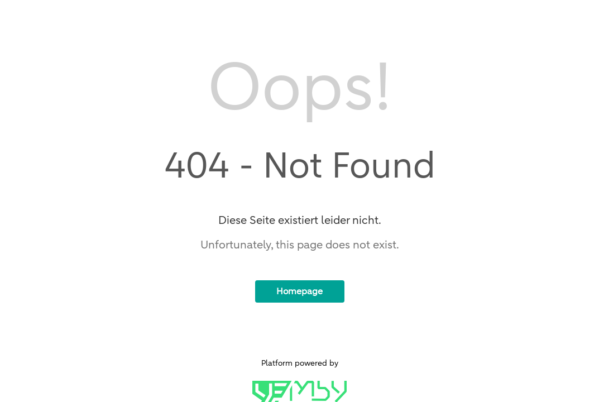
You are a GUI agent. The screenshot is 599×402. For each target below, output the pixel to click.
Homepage (299, 291)
